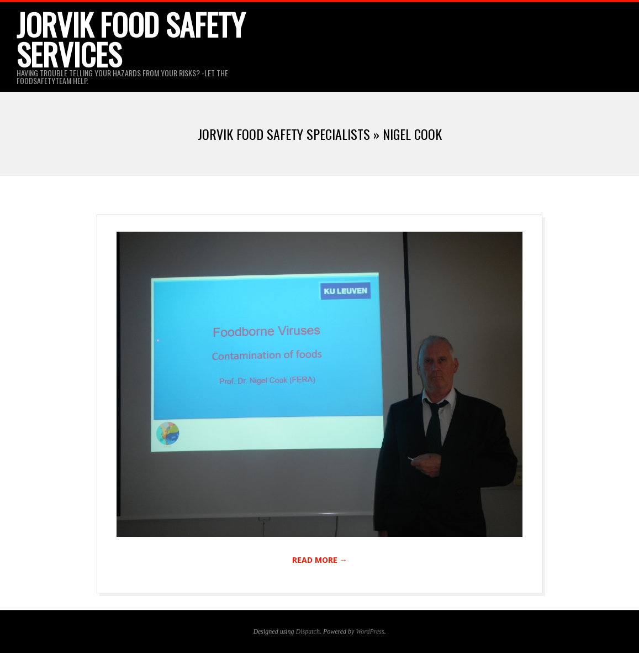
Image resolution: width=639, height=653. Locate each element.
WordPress (370, 631)
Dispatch (308, 631)
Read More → (319, 560)
